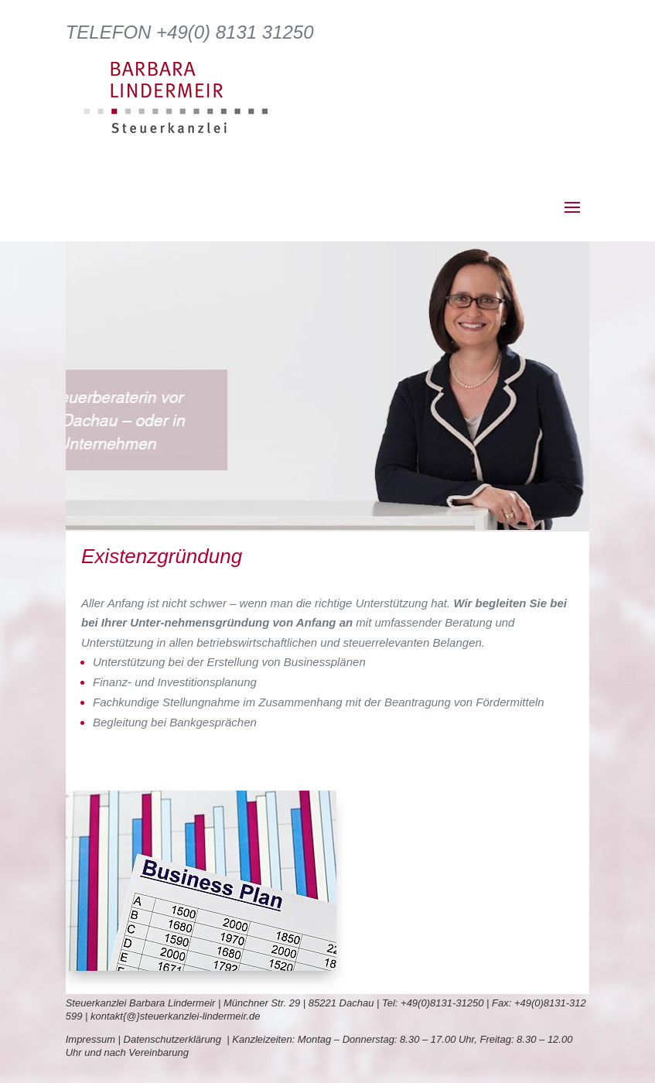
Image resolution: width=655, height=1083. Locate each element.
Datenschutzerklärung (175, 1039)
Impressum (90, 1039)
